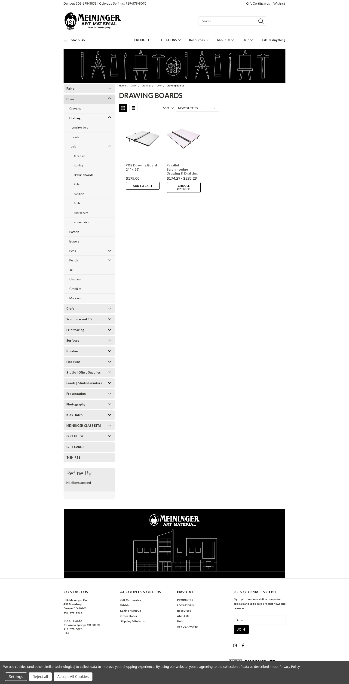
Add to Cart (143, 185)
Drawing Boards (83, 174)
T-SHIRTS (73, 457)
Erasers (74, 241)
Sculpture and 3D (79, 319)
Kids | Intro (74, 415)
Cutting (78, 165)
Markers (75, 298)
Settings (16, 676)
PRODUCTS (142, 40)
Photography (75, 404)
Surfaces (72, 340)
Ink (71, 270)
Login (123, 610)
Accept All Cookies (73, 676)
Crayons (75, 108)
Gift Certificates (258, 3)
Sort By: (168, 108)
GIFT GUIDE (74, 436)
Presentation (76, 394)
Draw (70, 99)
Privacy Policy (289, 666)
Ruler (77, 184)
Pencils (74, 260)
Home (122, 85)
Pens (72, 251)
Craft (70, 308)
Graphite (75, 289)
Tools (72, 146)
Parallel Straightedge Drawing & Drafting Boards (182, 171)
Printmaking (75, 330)
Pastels (74, 232)
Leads (75, 137)
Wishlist (279, 3)
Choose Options (183, 187)
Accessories (81, 222)
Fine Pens (73, 362)
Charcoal (75, 279)
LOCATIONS (170, 40)
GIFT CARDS (75, 447)
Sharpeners (81, 212)
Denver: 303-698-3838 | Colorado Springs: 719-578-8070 (105, 3)
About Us (225, 40)
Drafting (74, 118)
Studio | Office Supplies (83, 372)
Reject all (40, 676)
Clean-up (79, 155)
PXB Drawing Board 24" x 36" (141, 167)
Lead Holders (80, 127)
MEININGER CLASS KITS (83, 425)
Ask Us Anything (273, 40)
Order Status (128, 616)
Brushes (72, 351)
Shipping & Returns (132, 621)
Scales (78, 203)
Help (247, 40)
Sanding (79, 193)
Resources (199, 40)
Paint (70, 88)
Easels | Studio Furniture (84, 383)
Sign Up (136, 610)
